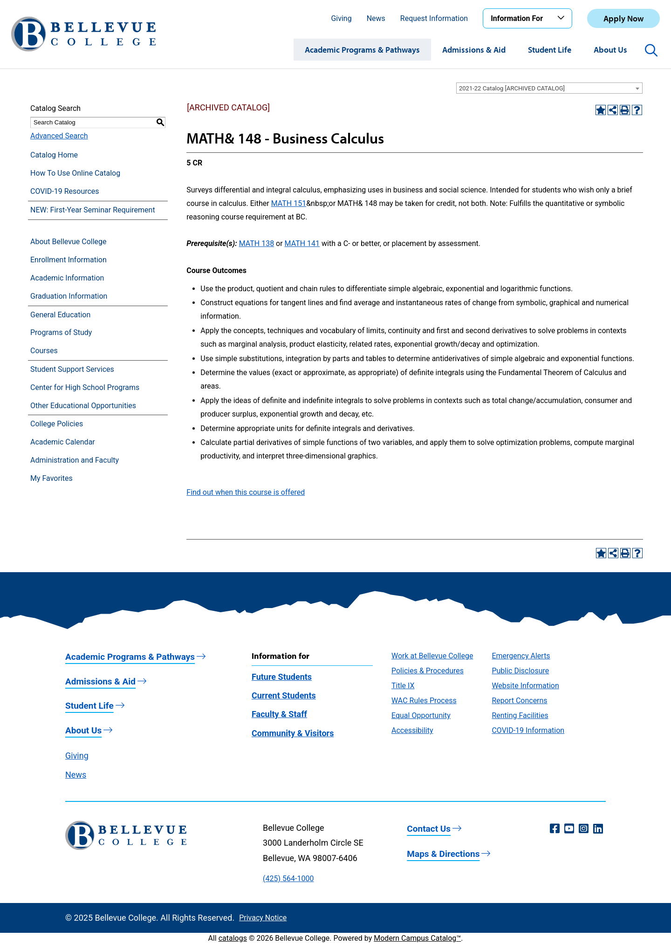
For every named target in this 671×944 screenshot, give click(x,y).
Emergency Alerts (521, 655)
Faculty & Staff (279, 714)
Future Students (282, 677)
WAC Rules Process (424, 700)
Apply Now (623, 18)
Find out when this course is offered (245, 492)
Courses (44, 350)
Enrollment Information (68, 259)
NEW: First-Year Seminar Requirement (92, 209)
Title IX (403, 685)
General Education (60, 314)
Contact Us (429, 828)
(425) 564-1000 (288, 878)
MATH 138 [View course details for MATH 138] (256, 243)
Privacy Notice (263, 917)
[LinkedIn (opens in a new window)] (598, 829)
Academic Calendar (62, 442)
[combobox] (549, 88)
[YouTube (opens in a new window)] (569, 829)
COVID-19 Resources (64, 191)
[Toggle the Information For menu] (562, 18)
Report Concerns (519, 700)
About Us (610, 49)
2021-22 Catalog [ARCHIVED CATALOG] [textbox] (512, 88)
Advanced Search (59, 135)
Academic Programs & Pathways (362, 49)
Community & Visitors (293, 733)
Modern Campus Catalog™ (417, 938)
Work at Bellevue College (432, 655)
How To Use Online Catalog (75, 173)
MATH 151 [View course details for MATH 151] (288, 203)
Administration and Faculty (74, 460)
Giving (341, 18)
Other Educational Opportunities (83, 405)
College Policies (56, 423)
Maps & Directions (443, 853)
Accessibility (412, 730)
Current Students (284, 695)
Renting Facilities (520, 715)
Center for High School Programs (84, 387)
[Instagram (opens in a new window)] (584, 829)
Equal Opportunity (421, 715)
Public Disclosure (520, 670)
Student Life (549, 49)
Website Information (525, 685)
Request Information (434, 18)
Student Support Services (72, 369)
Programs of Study (61, 332)
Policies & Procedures (427, 670)
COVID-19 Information (528, 730)
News (376, 18)
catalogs (233, 938)
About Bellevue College (68, 241)
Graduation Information (68, 296)
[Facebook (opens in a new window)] (555, 829)
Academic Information (67, 278)
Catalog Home (54, 154)
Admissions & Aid (474, 49)
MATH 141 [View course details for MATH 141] (302, 243)
